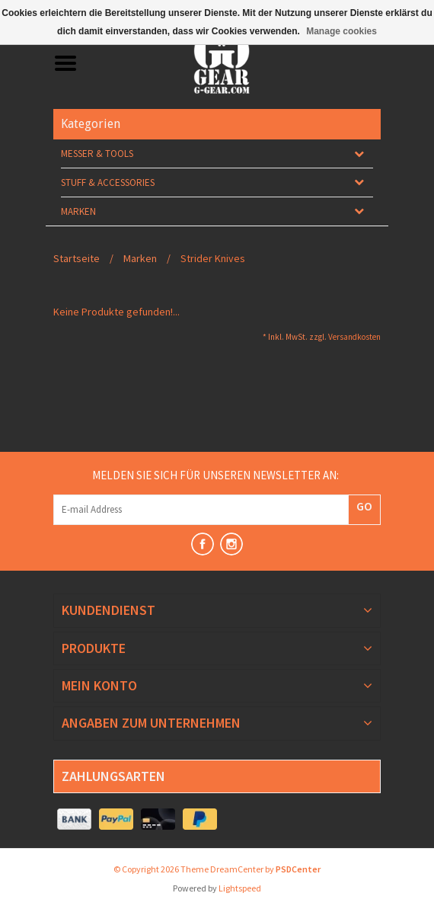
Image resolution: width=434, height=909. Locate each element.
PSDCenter (298, 869)
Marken (78, 211)
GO (364, 506)
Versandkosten (354, 336)
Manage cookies (341, 31)
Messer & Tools (97, 153)
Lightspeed (240, 888)
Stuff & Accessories (108, 182)
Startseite (76, 258)
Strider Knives (212, 258)
